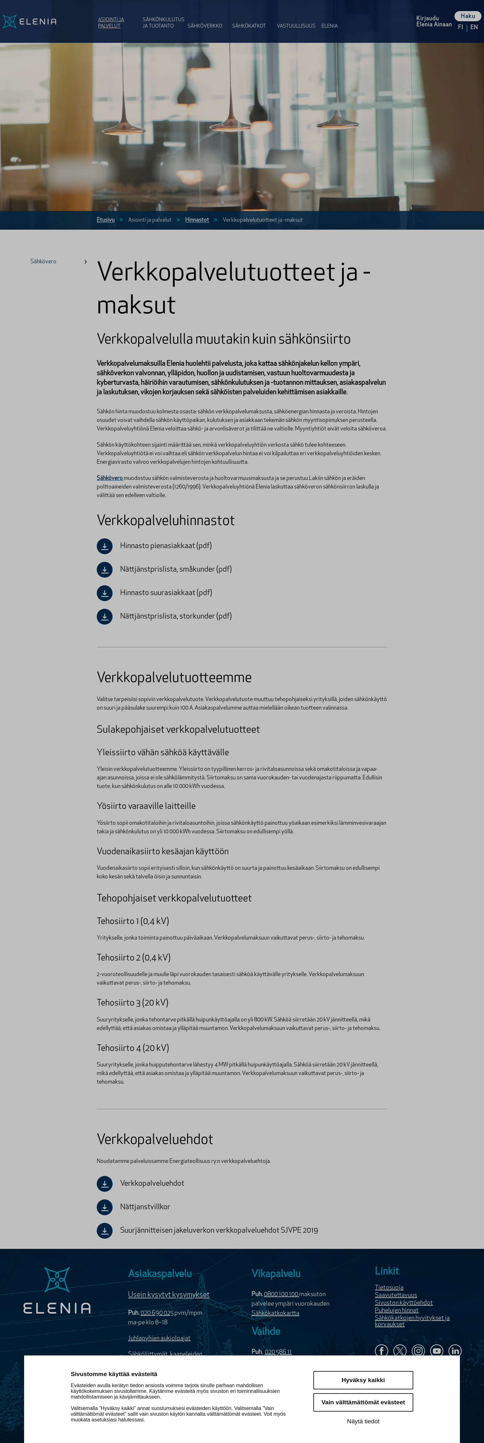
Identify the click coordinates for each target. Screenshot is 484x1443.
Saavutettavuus (396, 1295)
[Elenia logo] (57, 1291)
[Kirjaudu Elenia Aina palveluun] (434, 21)
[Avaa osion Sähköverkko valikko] (207, 16)
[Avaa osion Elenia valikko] (333, 16)
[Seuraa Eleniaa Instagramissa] (418, 1351)
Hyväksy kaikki (363, 1380)
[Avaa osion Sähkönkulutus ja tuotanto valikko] (163, 16)
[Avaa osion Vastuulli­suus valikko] (297, 16)
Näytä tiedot (363, 1421)
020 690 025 (157, 1313)
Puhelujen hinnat (397, 1311)
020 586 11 (278, 1352)
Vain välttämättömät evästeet (363, 1402)
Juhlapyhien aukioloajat (159, 1338)
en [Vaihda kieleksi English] (474, 28)
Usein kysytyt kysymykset (169, 1295)
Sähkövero (61, 262)
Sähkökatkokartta (275, 1313)
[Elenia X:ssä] (400, 1351)
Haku (468, 17)
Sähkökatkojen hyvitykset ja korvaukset (412, 1321)
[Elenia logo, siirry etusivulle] (48, 21)
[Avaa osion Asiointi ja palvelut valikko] (118, 16)
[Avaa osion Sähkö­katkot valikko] (252, 16)
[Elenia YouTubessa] (436, 1351)
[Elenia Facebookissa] (381, 1351)
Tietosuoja (389, 1288)
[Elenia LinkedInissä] (455, 1352)
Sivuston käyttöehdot (404, 1303)
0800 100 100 (281, 1294)
